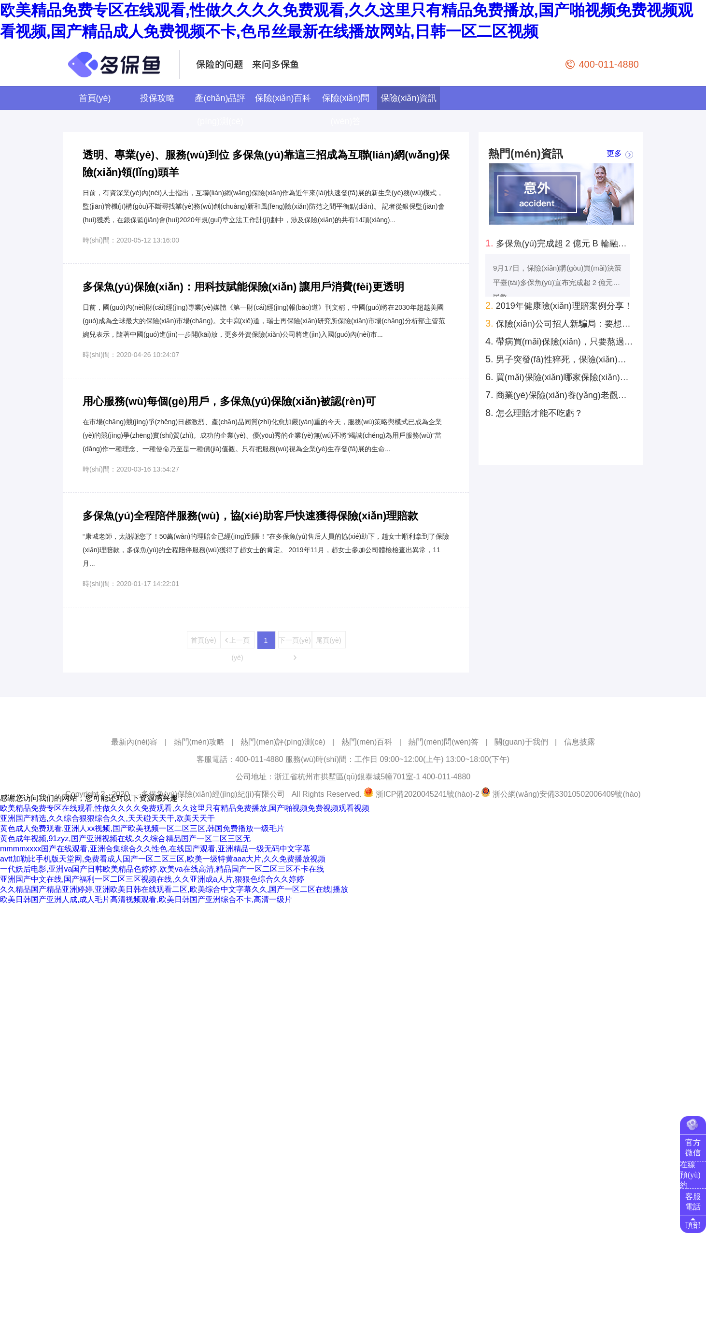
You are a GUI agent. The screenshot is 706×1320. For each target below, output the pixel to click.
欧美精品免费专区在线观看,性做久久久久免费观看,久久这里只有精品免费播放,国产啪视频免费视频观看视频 (184, 808)
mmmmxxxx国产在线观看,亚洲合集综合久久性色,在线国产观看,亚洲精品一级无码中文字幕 (155, 849)
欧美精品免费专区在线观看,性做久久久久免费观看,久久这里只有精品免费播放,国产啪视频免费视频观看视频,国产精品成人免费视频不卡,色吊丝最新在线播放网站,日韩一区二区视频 (346, 20)
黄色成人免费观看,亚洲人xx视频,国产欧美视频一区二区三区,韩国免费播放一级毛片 (142, 828)
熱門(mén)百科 (367, 742)
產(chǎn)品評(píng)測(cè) (220, 109)
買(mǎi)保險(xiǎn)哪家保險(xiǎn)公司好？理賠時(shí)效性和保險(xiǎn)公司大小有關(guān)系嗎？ (559, 377)
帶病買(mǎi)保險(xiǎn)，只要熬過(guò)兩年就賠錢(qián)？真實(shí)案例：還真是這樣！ (559, 341)
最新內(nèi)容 (134, 742)
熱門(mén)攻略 (199, 742)
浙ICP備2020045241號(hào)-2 (428, 794)
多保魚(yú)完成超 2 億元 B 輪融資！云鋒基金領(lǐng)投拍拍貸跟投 (559, 243)
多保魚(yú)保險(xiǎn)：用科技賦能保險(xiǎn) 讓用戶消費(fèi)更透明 (243, 287)
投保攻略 (157, 98)
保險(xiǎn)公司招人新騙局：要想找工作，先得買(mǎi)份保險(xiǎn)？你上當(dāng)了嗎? (559, 323)
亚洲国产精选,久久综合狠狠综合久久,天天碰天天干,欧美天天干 (107, 818)
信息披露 (579, 742)
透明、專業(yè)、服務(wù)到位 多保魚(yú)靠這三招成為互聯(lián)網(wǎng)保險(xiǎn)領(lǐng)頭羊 (266, 163)
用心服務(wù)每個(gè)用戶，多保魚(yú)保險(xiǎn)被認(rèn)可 (229, 401)
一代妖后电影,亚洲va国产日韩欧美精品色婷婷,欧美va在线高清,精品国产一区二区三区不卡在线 (162, 869)
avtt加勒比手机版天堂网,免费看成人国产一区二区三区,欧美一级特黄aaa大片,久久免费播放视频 (162, 859)
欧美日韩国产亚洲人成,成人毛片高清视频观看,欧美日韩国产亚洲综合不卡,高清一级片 (146, 899)
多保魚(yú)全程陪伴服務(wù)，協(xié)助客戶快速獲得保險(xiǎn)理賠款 (250, 516)
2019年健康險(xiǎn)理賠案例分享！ (559, 305)
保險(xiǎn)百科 (283, 98)
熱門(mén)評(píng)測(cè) (282, 742)
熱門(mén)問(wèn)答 (443, 742)
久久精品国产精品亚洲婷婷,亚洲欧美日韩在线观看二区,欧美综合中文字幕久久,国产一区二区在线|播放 (174, 889)
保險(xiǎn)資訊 (409, 98)
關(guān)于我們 (521, 742)
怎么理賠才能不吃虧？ (534, 412)
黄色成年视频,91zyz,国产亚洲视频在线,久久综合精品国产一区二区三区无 (125, 838)
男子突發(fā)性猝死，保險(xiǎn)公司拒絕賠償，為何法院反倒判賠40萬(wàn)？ (559, 359)
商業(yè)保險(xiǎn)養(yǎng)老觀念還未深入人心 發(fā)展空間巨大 (559, 394)
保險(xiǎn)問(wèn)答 (346, 109)
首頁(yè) (95, 98)
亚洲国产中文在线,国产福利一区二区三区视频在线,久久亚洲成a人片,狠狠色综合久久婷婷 (152, 879)
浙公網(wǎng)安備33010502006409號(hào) (567, 794)
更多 (614, 153)
